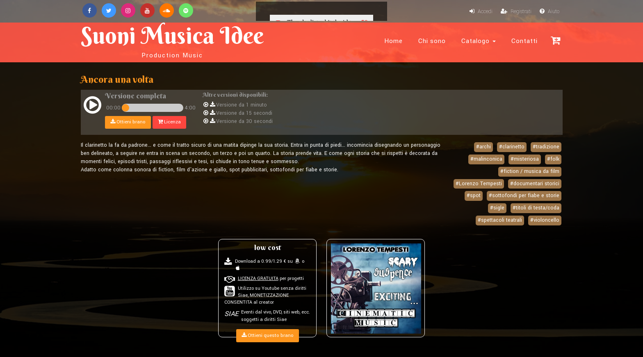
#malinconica (486, 159)
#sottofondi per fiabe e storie (524, 195)
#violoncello (544, 220)
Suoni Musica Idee (172, 40)
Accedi (481, 11)
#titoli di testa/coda (536, 207)
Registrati (516, 11)
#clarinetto (511, 146)
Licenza (169, 121)
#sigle (497, 207)
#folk (553, 159)
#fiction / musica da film (529, 171)
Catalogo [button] (478, 40)
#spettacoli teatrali (500, 220)
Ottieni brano (128, 121)
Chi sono (432, 40)
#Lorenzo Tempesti (479, 183)
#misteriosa (525, 159)
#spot (474, 195)
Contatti (524, 40)
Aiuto (549, 11)
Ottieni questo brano (268, 335)
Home (393, 40)
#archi (483, 146)
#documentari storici (534, 183)
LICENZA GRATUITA (258, 278)
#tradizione (546, 146)
